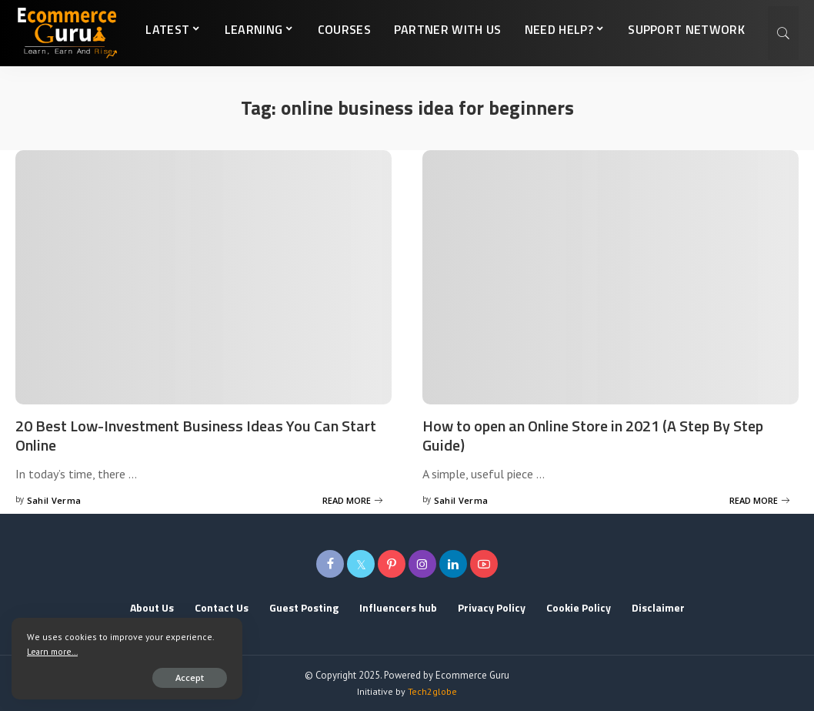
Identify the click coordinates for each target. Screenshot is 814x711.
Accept (189, 677)
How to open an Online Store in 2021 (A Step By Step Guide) (592, 435)
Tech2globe (432, 691)
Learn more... (52, 651)
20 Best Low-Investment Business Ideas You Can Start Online (195, 435)
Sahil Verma (54, 500)
